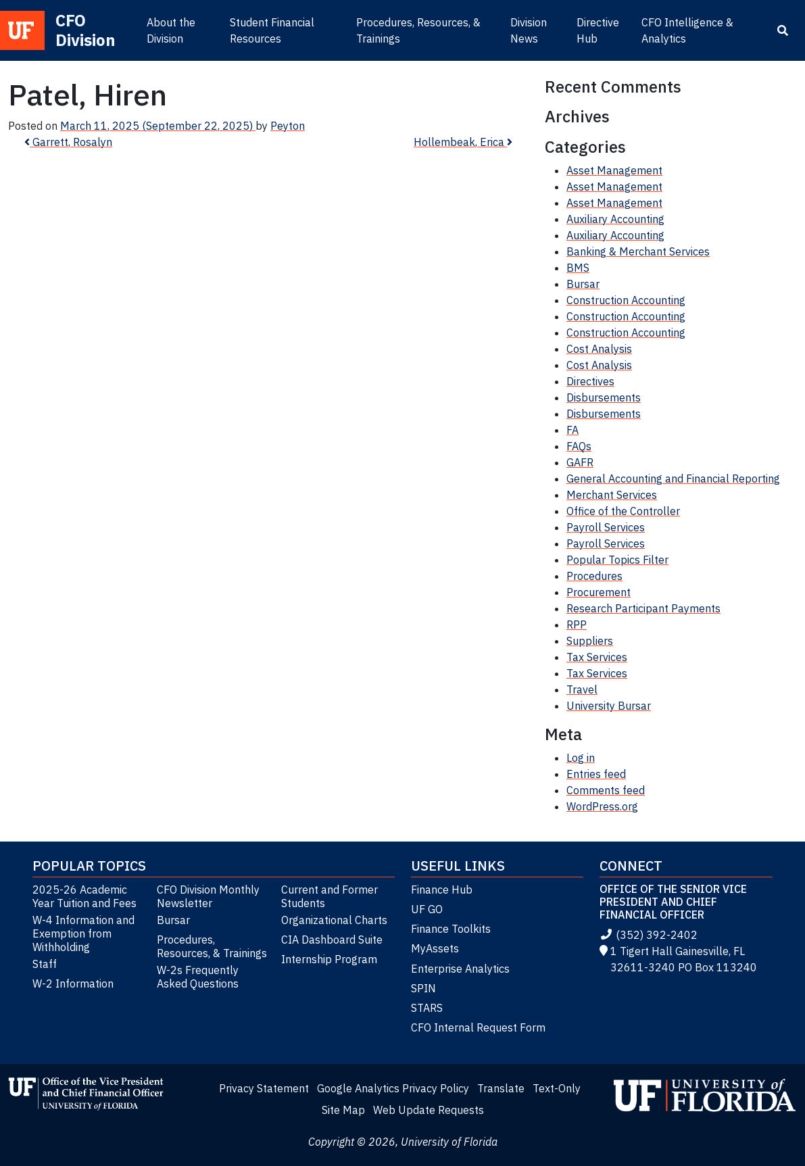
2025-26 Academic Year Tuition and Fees (84, 896)
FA (572, 430)
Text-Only (557, 1088)
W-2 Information (73, 983)
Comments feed (605, 790)
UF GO (427, 909)
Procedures (594, 576)
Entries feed (596, 774)
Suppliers (589, 641)
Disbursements (603, 397)
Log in (580, 757)
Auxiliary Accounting (615, 219)
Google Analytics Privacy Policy (393, 1088)
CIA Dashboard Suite (332, 939)
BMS (577, 267)
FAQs (578, 446)
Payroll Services (605, 527)
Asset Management (614, 170)
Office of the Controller (623, 511)
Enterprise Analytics (460, 968)
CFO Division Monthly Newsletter (208, 896)
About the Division (171, 30)
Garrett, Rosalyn (68, 142)
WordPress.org (602, 806)
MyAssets (435, 948)
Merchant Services (611, 495)
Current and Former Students (329, 896)
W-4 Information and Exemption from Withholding (83, 933)
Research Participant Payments (643, 608)
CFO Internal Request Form (478, 1027)
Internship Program (329, 959)
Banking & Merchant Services (638, 251)
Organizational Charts (334, 920)
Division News (528, 30)
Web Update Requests (428, 1110)
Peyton (287, 125)
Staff (44, 964)
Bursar (583, 284)
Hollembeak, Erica (463, 142)
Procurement (598, 592)
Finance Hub (441, 889)
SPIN (423, 988)
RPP (576, 624)
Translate (501, 1088)
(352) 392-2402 (649, 935)
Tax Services (596, 657)
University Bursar (608, 705)
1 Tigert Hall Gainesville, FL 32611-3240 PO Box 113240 (678, 959)
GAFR (579, 462)
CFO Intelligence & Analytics (687, 30)
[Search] (783, 30)
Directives (590, 381)
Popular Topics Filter (617, 559)
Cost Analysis (599, 349)
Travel (581, 689)
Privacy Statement (264, 1088)
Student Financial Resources (272, 30)
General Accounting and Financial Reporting (673, 478)
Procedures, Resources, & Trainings (418, 30)
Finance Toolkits (451, 929)
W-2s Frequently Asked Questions (198, 976)
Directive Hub (598, 30)
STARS (427, 1008)
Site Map (343, 1110)
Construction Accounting (625, 300)
